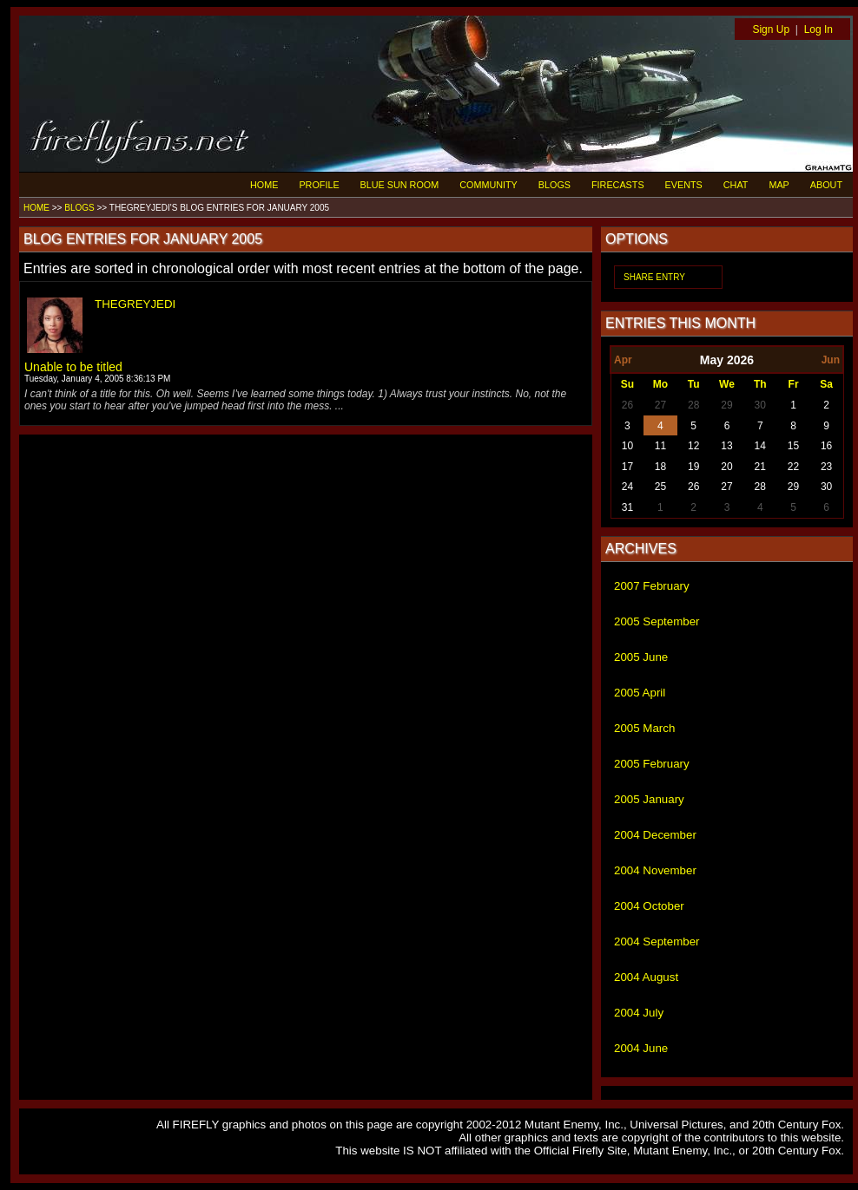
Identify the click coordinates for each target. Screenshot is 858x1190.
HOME (264, 185)
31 (627, 507)
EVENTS (684, 185)
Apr (623, 360)
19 (693, 467)
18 (660, 467)
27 (660, 405)
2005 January (649, 799)
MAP (779, 185)
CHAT (736, 185)
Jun (831, 360)
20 (726, 467)
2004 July (638, 1012)
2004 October (649, 905)
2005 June (641, 657)
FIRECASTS (617, 185)
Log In (818, 29)
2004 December (655, 834)
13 (726, 446)
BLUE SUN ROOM (399, 185)
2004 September (657, 941)
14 (760, 446)
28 (693, 405)
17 (627, 467)
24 (627, 487)
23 (826, 467)
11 (660, 446)
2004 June (641, 1048)
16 (826, 446)
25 (660, 487)
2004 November (655, 870)
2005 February (652, 763)
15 (793, 446)
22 (793, 467)
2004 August (646, 977)
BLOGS (554, 185)
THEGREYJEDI (135, 304)
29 (726, 405)
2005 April (639, 692)
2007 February (652, 585)
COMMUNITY (488, 185)
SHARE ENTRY (654, 277)
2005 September (657, 621)
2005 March (644, 728)
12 (693, 446)
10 (627, 446)
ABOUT (826, 185)
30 (760, 405)
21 (760, 467)
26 (627, 405)
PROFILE (319, 185)
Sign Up (770, 29)
